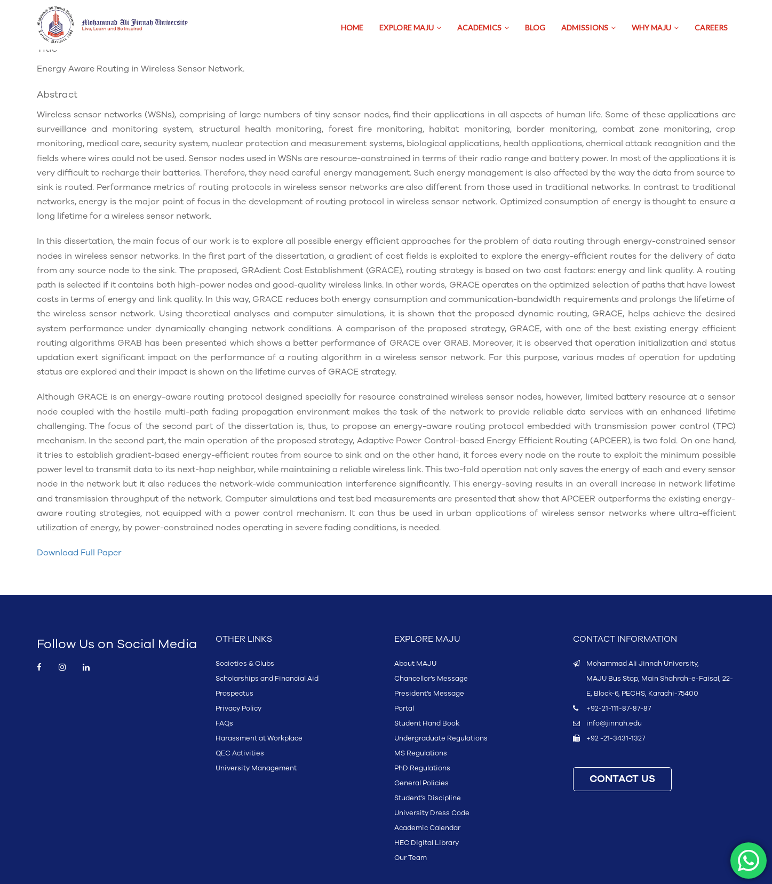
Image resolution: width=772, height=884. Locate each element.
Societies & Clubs (245, 663)
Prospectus (234, 693)
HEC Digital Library (426, 843)
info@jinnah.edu (614, 723)
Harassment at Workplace (259, 738)
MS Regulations (420, 753)
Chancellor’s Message (431, 678)
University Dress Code (431, 813)
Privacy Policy (238, 708)
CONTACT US (622, 779)
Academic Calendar (427, 828)
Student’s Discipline (427, 798)
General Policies (421, 783)
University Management (256, 768)
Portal (404, 708)
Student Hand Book (426, 723)
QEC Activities (240, 753)
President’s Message (429, 693)
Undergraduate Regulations (441, 738)
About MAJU (415, 663)
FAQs (224, 723)
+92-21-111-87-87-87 (618, 708)
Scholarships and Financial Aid (267, 678)
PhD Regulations (422, 768)
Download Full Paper (79, 553)
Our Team (410, 858)
